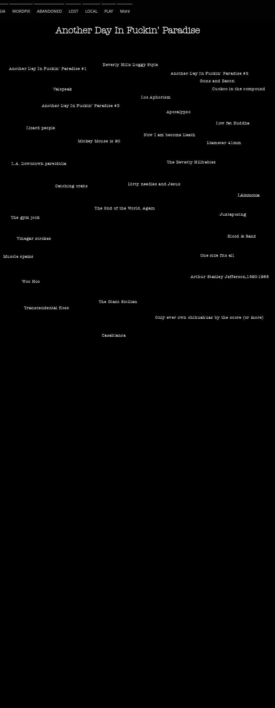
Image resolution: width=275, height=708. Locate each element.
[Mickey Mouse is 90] (99, 141)
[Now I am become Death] (170, 135)
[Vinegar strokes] (34, 238)
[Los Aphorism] (157, 97)
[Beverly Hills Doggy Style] (131, 64)
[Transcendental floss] (47, 308)
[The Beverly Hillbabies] (192, 162)
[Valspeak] (63, 89)
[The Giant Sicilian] (118, 302)
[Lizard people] (41, 128)
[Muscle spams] (19, 256)
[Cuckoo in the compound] (239, 89)
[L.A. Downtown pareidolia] (39, 163)
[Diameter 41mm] (224, 143)
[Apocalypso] (179, 112)
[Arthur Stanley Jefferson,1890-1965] (230, 276)
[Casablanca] (114, 335)
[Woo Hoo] (32, 281)
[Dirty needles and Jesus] (154, 184)
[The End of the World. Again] (125, 208)
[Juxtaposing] (233, 214)
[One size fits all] (218, 255)
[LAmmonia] (249, 195)
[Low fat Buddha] (233, 123)
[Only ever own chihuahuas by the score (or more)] (210, 317)
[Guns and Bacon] (217, 81)
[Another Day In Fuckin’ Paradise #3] (81, 105)
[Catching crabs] (72, 186)
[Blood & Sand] (242, 236)
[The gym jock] (25, 217)
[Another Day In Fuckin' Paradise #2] (210, 73)
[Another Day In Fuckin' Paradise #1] (48, 68)
